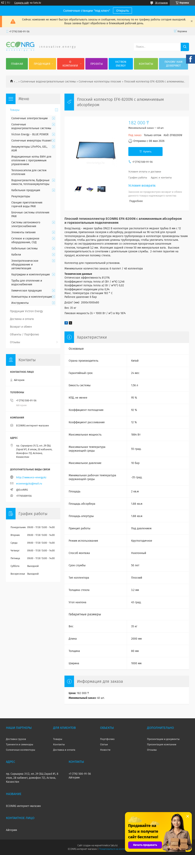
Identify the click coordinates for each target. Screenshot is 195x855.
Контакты (146, 64)
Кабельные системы (24, 248)
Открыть (122, 11)
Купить (147, 151)
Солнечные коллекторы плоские (100, 81)
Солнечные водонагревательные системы (48, 81)
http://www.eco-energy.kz (31, 477)
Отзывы (15, 342)
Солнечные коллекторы (20, 749)
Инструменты (20, 303)
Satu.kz (114, 845)
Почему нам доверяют (173, 63)
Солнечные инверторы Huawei (31, 140)
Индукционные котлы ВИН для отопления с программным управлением (31, 160)
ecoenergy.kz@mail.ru (29, 483)
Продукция (42, 64)
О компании (70, 63)
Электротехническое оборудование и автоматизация (24, 264)
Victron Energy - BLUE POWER (29, 134)
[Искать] (185, 47)
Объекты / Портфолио (24, 334)
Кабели (16, 254)
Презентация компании (161, 744)
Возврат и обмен (21, 326)
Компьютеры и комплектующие (31, 296)
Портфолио (107, 739)
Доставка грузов (16, 739)
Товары (15, 110)
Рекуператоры (20, 196)
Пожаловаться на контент (113, 849)
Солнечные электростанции (29, 118)
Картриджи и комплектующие (30, 274)
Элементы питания (23, 232)
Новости (105, 749)
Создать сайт (21, 2)
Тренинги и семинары (19, 744)
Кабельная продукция (25, 190)
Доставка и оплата (22, 319)
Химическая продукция (26, 290)
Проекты (96, 64)
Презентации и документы (163, 739)
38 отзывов (161, 2)
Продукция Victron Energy (26, 311)
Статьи (104, 744)
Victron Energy (121, 63)
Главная (17, 64)
